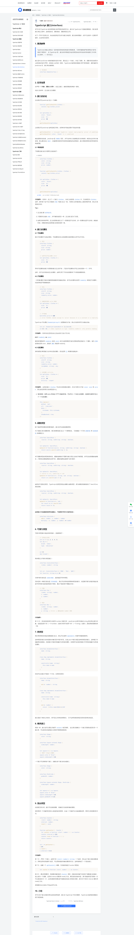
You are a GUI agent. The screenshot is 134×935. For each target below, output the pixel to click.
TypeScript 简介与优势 (18, 32)
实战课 (36, 3)
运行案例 (39, 195)
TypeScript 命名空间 (17, 158)
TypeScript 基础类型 (17, 46)
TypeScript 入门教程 (46, 15)
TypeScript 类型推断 (17, 81)
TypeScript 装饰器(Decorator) (19, 140)
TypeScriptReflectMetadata (19, 144)
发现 (50, 3)
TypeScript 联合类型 (17, 105)
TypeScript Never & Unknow (19, 63)
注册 (114, 3)
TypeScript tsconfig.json (18, 168)
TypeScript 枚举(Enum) (18, 60)
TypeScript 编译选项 (17, 165)
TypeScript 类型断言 (17, 84)
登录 (111, 3)
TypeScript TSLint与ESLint (19, 172)
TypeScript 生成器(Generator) (19, 137)
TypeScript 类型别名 (17, 109)
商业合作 (58, 3)
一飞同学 (39, 20)
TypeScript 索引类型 (17, 112)
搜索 (100, 3)
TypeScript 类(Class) (17, 70)
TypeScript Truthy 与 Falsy (19, 130)
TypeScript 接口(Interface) (19, 67)
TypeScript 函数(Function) (18, 74)
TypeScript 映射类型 (17, 116)
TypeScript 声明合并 (17, 161)
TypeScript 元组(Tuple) (18, 56)
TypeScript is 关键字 (17, 123)
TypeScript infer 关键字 (18, 126)
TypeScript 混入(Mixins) (18, 147)
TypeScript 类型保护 (17, 88)
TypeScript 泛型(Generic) (18, 95)
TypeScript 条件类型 (17, 119)
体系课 (43, 3)
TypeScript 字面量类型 (18, 77)
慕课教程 (38, 15)
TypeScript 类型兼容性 (18, 98)
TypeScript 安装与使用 (18, 35)
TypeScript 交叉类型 (17, 102)
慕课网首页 (21, 3)
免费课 (29, 3)
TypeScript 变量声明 (17, 42)
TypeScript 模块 (16, 154)
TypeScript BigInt (16, 49)
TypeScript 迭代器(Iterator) (19, 133)
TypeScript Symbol (17, 53)
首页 (33, 15)
